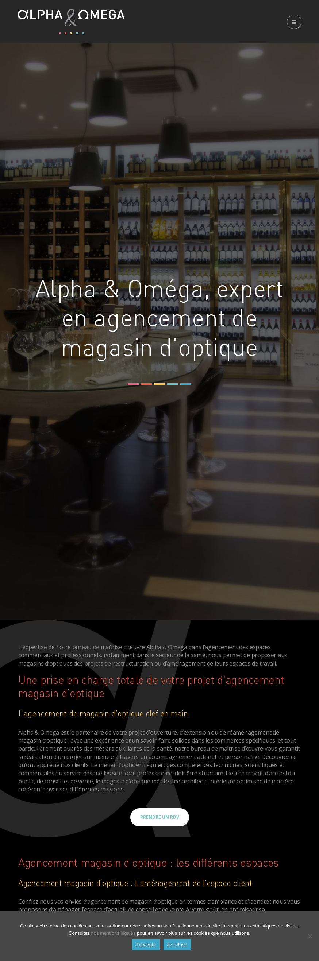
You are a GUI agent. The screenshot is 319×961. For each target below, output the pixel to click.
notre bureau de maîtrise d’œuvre (100, 647)
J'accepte (145, 945)
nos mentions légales (113, 933)
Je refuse (177, 945)
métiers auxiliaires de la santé (133, 748)
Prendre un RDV (159, 817)
